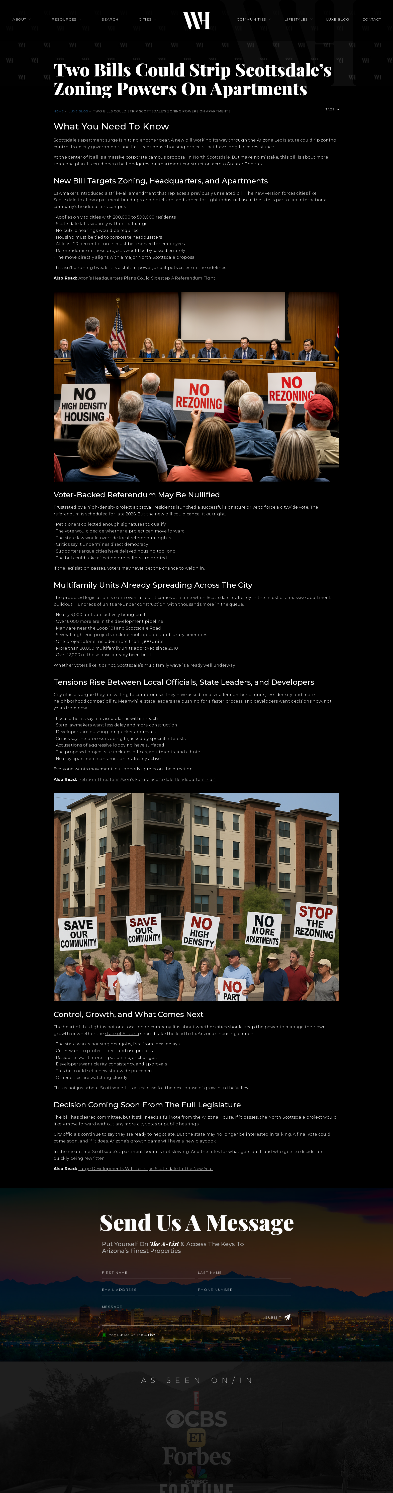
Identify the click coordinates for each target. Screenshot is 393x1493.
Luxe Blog (329, 24)
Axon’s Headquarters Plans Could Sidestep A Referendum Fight (147, 278)
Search (114, 24)
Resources (72, 24)
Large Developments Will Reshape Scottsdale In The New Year (146, 1168)
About (32, 24)
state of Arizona (122, 1033)
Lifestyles (292, 24)
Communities (251, 24)
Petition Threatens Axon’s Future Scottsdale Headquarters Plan (147, 779)
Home (59, 111)
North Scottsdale (211, 157)
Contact (359, 24)
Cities (145, 24)
